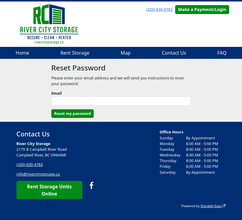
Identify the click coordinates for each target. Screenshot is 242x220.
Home (22, 53)
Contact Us (174, 53)
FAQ (221, 53)
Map (125, 53)
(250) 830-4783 (159, 9)
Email (56, 93)
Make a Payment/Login (202, 9)
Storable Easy (213, 206)
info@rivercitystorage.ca (38, 174)
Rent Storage (74, 53)
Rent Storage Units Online (49, 190)
